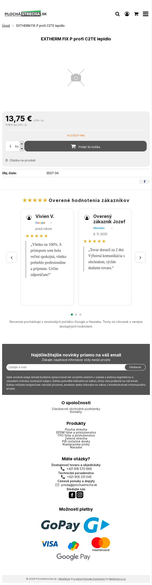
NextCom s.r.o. (117, 578)
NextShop (64, 578)
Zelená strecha (76, 438)
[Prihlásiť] (127, 14)
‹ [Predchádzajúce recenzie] (12, 257)
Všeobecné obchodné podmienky (76, 409)
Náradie (76, 447)
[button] (117, 14)
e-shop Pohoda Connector (89, 578)
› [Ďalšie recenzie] (140, 257)
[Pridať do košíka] (85, 146)
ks (16, 146)
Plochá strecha (76, 429)
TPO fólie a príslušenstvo (76, 435)
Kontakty (76, 412)
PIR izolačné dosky (76, 441)
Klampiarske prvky (76, 444)
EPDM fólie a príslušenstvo (76, 432)
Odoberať (135, 367)
